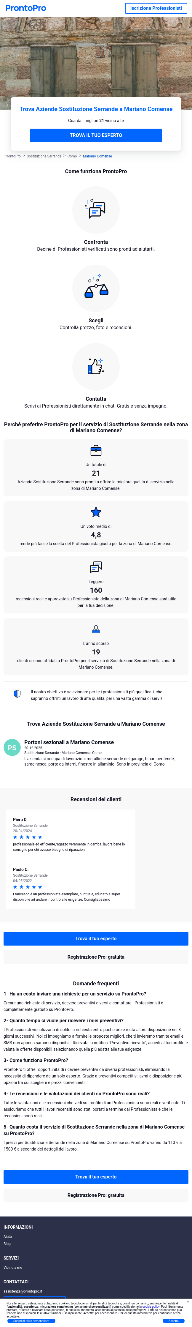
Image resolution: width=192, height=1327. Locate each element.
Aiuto (8, 1237)
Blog (7, 1244)
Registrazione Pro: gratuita (96, 957)
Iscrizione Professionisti (156, 8)
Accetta (174, 1321)
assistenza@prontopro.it (23, 1291)
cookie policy (151, 1306)
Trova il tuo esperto (95, 938)
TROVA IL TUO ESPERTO (96, 135)
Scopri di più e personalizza (31, 1321)
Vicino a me (13, 1268)
